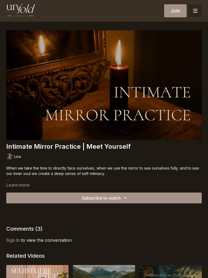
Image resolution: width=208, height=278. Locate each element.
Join (175, 11)
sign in (13, 240)
